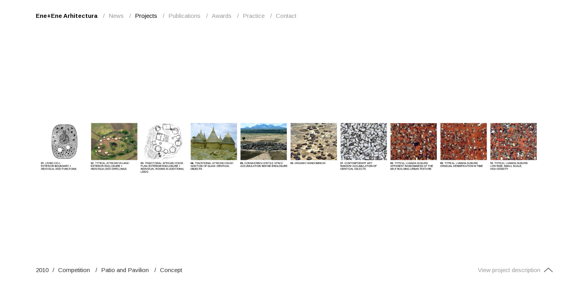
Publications (184, 15)
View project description (515, 270)
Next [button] (426, 143)
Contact (286, 15)
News (116, 15)
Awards (222, 15)
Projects (146, 15)
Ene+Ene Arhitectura (66, 15)
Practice (254, 15)
